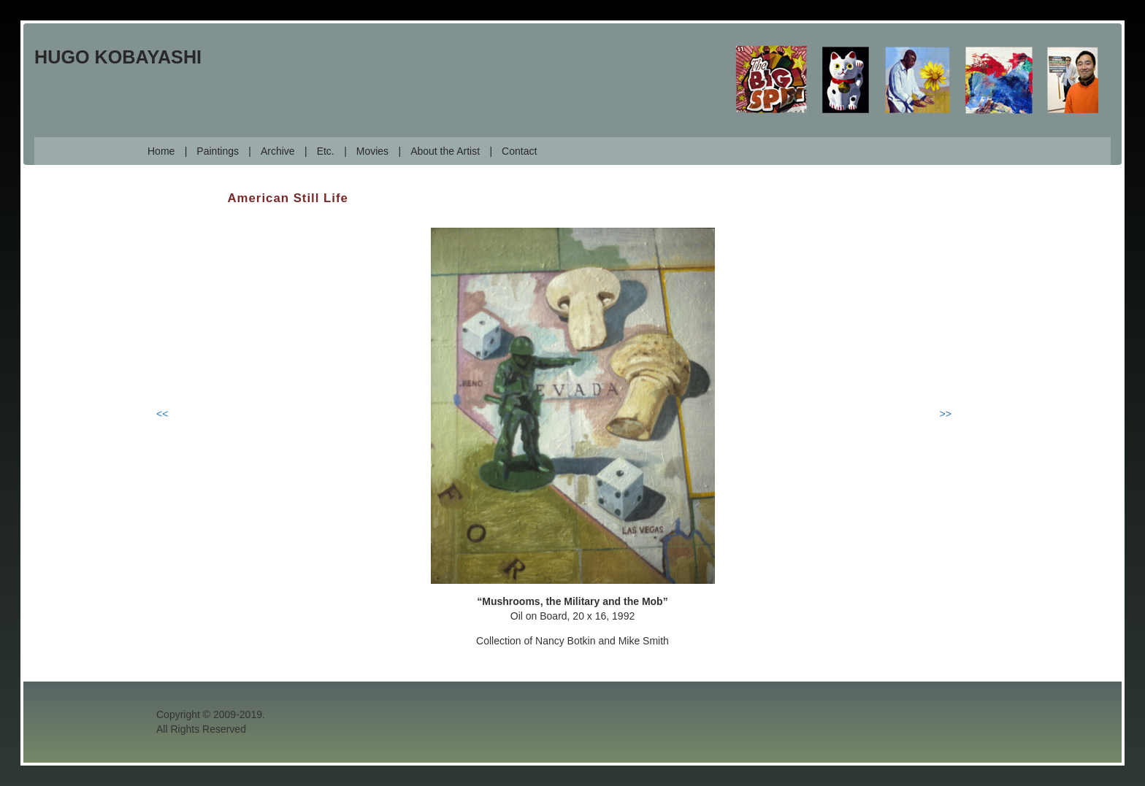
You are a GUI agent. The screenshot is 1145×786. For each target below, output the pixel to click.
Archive (278, 151)
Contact (519, 151)
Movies (372, 151)
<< (162, 414)
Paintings (217, 151)
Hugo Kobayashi (118, 57)
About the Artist (445, 151)
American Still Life (288, 198)
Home (161, 151)
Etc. (325, 151)
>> (945, 414)
